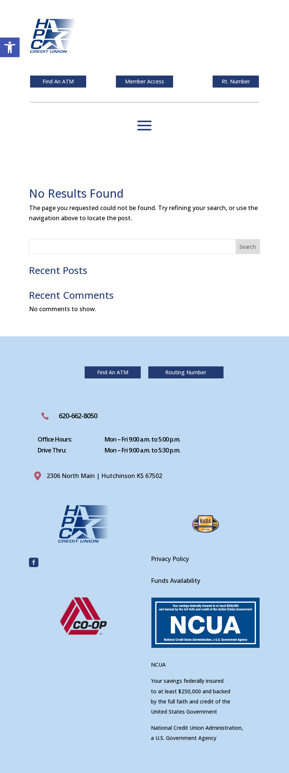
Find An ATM (58, 81)
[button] (10, 47)
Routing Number (185, 372)
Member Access (144, 81)
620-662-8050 (78, 415)
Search (247, 246)
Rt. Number (236, 81)
